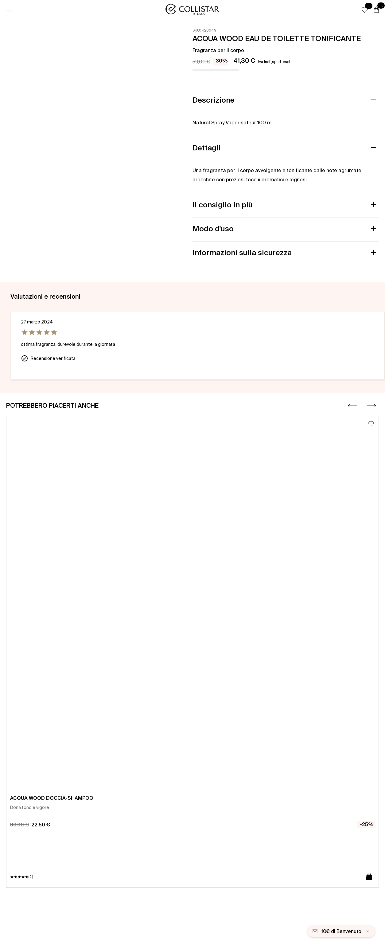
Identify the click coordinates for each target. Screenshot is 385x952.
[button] (364, 9)
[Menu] (8, 10)
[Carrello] (376, 10)
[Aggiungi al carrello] (369, 877)
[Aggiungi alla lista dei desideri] (371, 424)
